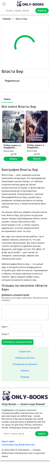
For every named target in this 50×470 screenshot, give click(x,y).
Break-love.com (27, 444)
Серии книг (25, 351)
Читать (13, 158)
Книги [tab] (7, 99)
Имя (5, 326)
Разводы (25, 376)
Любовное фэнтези (25, 357)
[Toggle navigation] (4, 4)
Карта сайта (8, 441)
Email (5, 334)
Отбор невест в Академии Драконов (35, 146)
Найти (42, 10)
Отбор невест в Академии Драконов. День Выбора (12, 146)
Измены (25, 370)
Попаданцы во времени (25, 364)
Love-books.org (10, 444)
